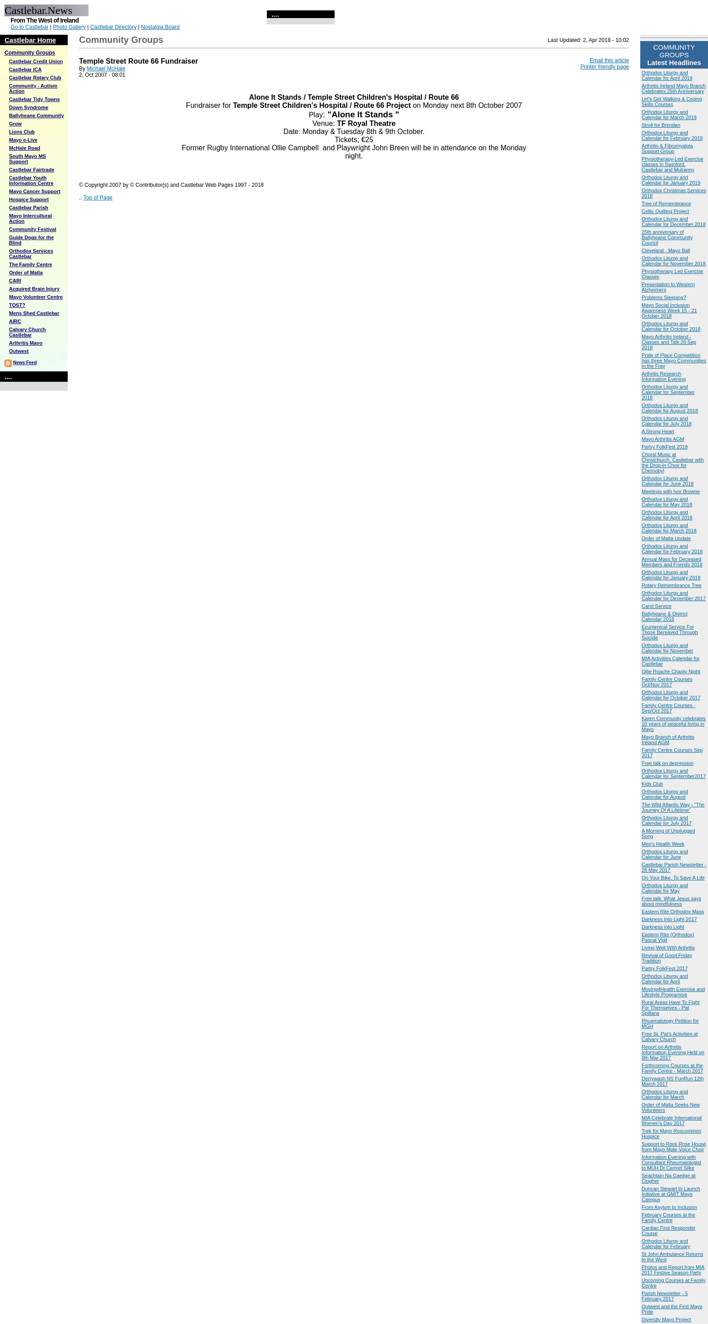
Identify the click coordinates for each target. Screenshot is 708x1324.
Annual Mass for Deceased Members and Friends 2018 (672, 561)
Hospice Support (29, 199)
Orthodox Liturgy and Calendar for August (665, 794)
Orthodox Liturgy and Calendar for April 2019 (667, 75)
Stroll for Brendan (661, 125)
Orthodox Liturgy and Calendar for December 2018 (674, 221)
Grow (15, 123)
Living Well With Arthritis (668, 947)
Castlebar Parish (28, 207)
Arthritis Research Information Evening (664, 376)
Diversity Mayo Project (666, 1319)
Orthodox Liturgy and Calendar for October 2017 (671, 695)
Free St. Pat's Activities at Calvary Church (670, 1036)
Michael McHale (106, 68)
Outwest (18, 351)
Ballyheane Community (36, 115)
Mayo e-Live (23, 140)
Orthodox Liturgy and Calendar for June (665, 854)
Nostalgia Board (160, 27)
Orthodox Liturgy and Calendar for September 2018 (668, 392)
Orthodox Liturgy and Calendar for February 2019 (672, 135)
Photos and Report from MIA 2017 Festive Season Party (673, 1269)
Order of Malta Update (666, 538)
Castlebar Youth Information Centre (31, 180)
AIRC (15, 321)
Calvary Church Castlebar (27, 332)
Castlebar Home (30, 40)
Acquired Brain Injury (34, 289)
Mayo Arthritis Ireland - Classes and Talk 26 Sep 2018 (669, 342)
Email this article (609, 60)
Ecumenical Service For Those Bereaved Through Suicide (670, 632)
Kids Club (652, 784)
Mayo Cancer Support (35, 191)
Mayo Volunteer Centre (36, 297)
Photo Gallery (69, 27)
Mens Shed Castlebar (34, 313)
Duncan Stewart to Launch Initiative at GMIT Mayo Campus (671, 1194)
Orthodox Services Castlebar (31, 253)
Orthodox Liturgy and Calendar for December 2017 (674, 595)
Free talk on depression (668, 763)
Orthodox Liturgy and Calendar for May (665, 888)
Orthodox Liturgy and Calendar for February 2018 (672, 548)
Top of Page (98, 197)
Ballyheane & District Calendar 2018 (665, 616)
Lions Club (22, 131)
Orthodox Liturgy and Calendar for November (667, 648)
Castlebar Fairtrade (31, 169)
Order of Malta (26, 272)
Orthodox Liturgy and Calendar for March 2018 (669, 528)
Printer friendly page (605, 67)
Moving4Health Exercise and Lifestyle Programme (673, 991)
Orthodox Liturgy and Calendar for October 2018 (671, 326)
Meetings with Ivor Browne (671, 491)
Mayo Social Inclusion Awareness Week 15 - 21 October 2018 (669, 310)
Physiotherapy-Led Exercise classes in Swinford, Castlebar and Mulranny (672, 164)
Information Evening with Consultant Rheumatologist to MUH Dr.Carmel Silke (671, 1162)
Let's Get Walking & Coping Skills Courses (672, 101)
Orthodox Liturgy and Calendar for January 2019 (671, 180)
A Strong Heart (658, 431)
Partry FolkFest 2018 (665, 446)
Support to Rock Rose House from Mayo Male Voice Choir (674, 1146)
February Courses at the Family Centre (668, 1217)
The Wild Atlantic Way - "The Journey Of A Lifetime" (673, 807)
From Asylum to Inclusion (669, 1207)
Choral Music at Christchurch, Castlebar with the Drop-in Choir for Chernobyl (673, 462)
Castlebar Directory (113, 27)
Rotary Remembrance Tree (672, 585)
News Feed (25, 362)
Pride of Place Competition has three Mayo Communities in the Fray (674, 360)
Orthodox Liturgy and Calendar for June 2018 (668, 481)
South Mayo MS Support (27, 158)
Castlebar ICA (25, 69)
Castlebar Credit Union (36, 61)
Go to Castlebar (29, 27)
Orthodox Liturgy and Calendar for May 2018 (667, 501)
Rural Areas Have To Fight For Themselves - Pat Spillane (670, 1008)
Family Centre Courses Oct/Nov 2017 (667, 681)
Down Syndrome (28, 107)
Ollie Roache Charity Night (671, 671)
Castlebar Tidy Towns (34, 99)
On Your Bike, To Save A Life (673, 877)
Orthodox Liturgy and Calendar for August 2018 (670, 408)
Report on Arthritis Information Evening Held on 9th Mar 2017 (673, 1052)
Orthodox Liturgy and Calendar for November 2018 (674, 260)
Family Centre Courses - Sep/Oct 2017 (668, 708)
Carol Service (656, 606)
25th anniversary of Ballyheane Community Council (667, 237)
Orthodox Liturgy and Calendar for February (666, 1243)
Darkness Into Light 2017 (669, 919)
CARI (15, 280)
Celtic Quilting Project (665, 211)
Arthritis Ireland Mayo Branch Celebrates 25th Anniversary (674, 88)
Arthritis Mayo (25, 343)
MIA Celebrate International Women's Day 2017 (672, 1120)
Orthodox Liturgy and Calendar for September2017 (674, 773)
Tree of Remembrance (666, 203)
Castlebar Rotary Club (35, 77)
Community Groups (30, 53)
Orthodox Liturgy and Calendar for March (665, 1094)
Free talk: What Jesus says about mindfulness (671, 901)
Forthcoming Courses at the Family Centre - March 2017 (672, 1068)
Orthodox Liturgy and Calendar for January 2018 (671, 574)
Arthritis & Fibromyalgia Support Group (667, 148)
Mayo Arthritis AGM (663, 439)
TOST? (17, 305)
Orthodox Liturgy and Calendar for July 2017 (667, 820)
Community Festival (32, 229)
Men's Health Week (663, 844)
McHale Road (24, 148)
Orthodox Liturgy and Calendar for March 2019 (669, 114)
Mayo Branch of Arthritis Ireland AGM (668, 739)
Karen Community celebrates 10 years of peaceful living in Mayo (674, 724)
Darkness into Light (663, 927)
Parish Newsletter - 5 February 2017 (665, 1296)
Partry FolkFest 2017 (665, 968)
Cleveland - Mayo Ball (666, 250)
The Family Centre (30, 264)
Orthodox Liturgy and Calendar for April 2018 (667, 514)
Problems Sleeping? (664, 297)
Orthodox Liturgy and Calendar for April (665, 978)
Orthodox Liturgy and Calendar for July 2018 (667, 421)
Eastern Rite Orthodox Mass (673, 911)
